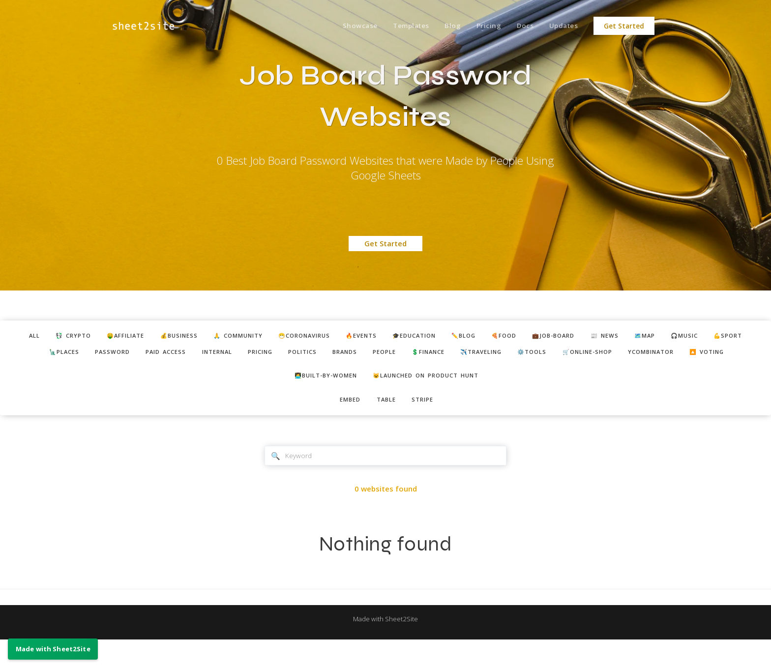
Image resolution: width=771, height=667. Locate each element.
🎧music (746, 336)
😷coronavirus (319, 336)
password (129, 354)
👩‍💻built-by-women (318, 398)
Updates (562, 26)
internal (245, 354)
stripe (427, 423)
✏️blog (498, 336)
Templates (399, 26)
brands (390, 354)
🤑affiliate (118, 336)
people (435, 354)
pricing (295, 354)
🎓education (443, 336)
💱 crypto (59, 336)
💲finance (485, 354)
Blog (444, 26)
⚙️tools (603, 354)
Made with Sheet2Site (385, 646)
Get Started (624, 26)
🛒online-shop (664, 354)
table (386, 423)
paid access (188, 354)
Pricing (482, 26)
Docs (521, 26)
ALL (16, 336)
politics (343, 354)
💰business (178, 336)
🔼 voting (386, 372)
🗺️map (701, 336)
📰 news (656, 336)
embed (346, 423)
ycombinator (737, 354)
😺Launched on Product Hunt (431, 398)
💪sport (26, 354)
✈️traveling (545, 354)
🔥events (383, 336)
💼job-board (599, 336)
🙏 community (244, 336)
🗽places (76, 354)
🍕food (544, 336)
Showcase (345, 26)
